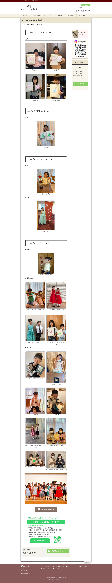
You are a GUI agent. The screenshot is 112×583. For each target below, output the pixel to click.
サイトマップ (58, 568)
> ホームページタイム (60, 579)
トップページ (45, 566)
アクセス (69, 566)
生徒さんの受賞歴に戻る (47, 509)
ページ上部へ (87, 562)
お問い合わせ (86, 5)
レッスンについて (59, 566)
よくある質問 (83, 566)
